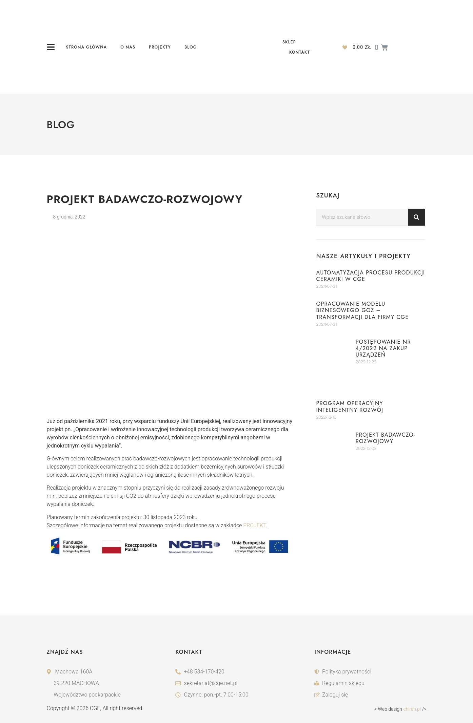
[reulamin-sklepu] (370, 683)
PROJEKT (254, 525)
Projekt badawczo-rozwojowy (385, 438)
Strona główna (86, 47)
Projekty (160, 47)
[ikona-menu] (51, 47)
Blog (190, 47)
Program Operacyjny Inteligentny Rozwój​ (349, 406)
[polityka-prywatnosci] (370, 672)
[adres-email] (236, 683)
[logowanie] (370, 695)
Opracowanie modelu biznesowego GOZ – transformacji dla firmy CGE (362, 310)
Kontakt (299, 52)
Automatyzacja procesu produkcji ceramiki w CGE (370, 276)
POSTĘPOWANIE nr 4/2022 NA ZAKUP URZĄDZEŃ (383, 348)
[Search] (416, 217)
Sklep (289, 42)
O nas (127, 47)
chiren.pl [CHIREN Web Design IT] (412, 709)
